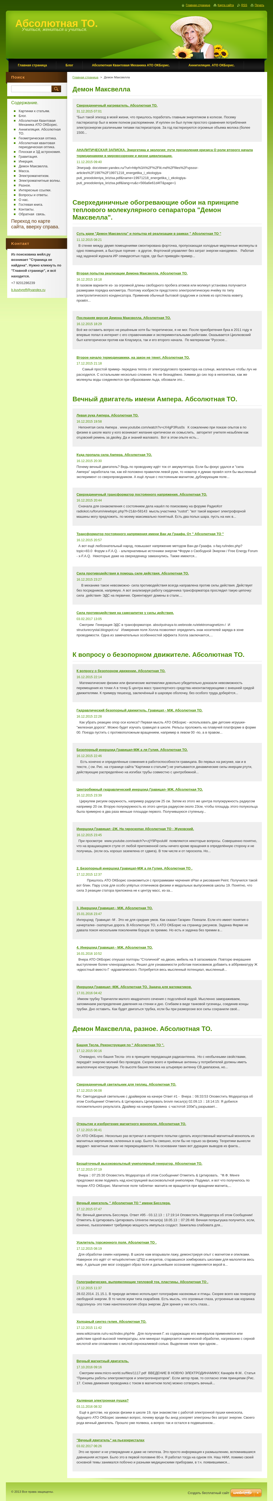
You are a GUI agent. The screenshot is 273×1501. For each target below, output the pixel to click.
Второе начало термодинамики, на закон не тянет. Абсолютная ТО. (133, 357)
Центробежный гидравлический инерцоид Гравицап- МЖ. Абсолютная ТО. (140, 789)
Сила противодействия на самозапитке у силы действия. (125, 613)
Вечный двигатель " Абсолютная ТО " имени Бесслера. (124, 1203)
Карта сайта (226, 5)
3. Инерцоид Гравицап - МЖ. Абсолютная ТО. (115, 908)
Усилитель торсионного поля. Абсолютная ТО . (116, 1242)
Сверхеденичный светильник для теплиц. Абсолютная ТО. (126, 1084)
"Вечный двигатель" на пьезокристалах (110, 1440)
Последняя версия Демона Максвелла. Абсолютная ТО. (124, 318)
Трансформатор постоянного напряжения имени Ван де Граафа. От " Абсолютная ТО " (150, 534)
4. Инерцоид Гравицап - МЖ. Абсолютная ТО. (115, 947)
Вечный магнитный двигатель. (103, 1361)
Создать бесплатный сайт (208, 1493)
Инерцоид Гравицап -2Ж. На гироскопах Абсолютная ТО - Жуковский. (135, 829)
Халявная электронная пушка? (103, 1400)
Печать (259, 5)
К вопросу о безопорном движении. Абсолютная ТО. (121, 671)
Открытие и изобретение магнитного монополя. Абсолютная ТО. (131, 1124)
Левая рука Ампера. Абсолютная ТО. (108, 415)
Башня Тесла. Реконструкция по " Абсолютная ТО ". (120, 1045)
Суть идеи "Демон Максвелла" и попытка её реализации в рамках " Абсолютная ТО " (149, 234)
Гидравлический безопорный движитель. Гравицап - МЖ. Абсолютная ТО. (140, 710)
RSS (244, 5)
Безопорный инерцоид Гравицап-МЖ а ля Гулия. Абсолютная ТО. (132, 750)
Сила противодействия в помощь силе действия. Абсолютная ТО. (133, 573)
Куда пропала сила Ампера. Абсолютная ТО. (114, 455)
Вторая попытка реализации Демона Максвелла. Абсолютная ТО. (132, 273)
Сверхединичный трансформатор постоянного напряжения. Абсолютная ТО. (142, 494)
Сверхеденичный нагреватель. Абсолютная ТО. (117, 105)
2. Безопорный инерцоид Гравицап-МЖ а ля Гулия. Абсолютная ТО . (134, 868)
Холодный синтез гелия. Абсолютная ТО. (111, 1322)
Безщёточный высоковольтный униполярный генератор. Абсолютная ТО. (139, 1164)
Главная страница (85, 77)
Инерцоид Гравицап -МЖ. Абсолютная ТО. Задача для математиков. (134, 987)
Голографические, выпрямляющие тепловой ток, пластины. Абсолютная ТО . (142, 1282)
